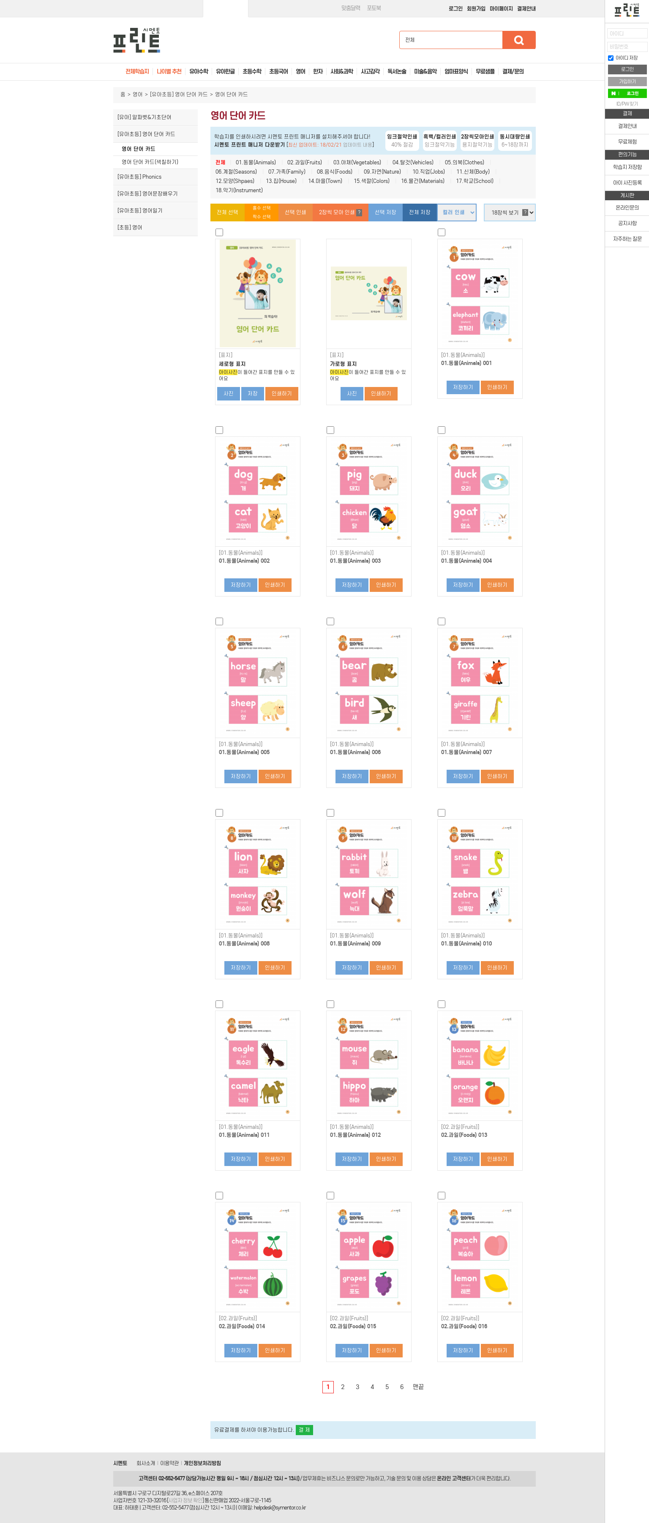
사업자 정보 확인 (185, 1500)
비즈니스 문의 (341, 1478)
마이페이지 (501, 8)
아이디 (617, 33)
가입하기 (627, 81)
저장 (253, 393)
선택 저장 (385, 212)
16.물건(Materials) (422, 181)
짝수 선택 (262, 217)
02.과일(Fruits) (304, 162)
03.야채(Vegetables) (357, 162)
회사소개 (145, 1463)
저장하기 (463, 387)
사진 (229, 393)
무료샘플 (485, 71)
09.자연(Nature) (382, 172)
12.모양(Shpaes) (234, 181)
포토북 (374, 8)
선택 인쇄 (295, 212)
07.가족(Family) (286, 172)
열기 (598, 36)
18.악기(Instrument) (239, 190)
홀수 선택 (262, 208)
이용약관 (169, 1463)
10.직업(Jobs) (428, 172)
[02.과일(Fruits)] (460, 1127)
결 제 (304, 1430)
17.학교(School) (475, 181)
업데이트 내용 (357, 145)
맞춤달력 (350, 8)
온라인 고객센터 (454, 1478)
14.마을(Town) (325, 181)
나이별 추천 (169, 71)
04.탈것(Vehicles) (413, 162)
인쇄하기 (282, 393)
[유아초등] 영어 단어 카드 (179, 94)
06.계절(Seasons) (236, 172)
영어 (138, 94)
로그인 (456, 8)
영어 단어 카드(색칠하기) (150, 162)
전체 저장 (420, 212)
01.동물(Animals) (256, 162)
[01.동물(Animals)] (463, 355)
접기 (598, 52)
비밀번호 (619, 47)
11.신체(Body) (473, 172)
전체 (220, 162)
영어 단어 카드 (138, 149)
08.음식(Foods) (334, 172)
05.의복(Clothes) (464, 162)
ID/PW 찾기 (627, 104)
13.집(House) (281, 181)
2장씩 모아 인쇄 (340, 212)
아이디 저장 (623, 58)
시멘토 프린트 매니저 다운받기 (249, 145)
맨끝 (418, 1387)
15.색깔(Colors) (372, 181)
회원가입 (476, 8)
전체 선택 (227, 212)
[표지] (225, 355)
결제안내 (526, 8)
